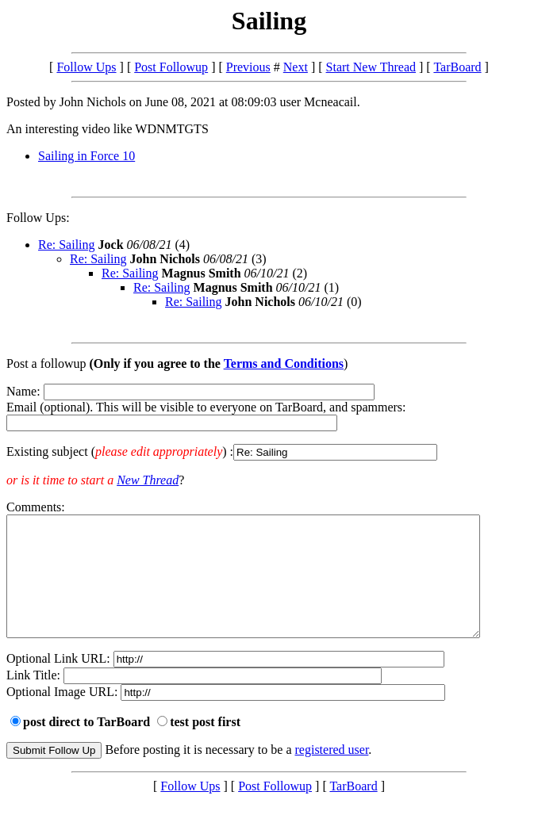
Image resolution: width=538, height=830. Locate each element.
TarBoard (457, 67)
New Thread (148, 480)
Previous (248, 67)
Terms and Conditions (284, 363)
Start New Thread (371, 67)
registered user (332, 773)
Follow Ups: (38, 217)
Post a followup (46, 363)
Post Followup (171, 67)
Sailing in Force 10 (86, 156)
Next (295, 67)
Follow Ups (86, 67)
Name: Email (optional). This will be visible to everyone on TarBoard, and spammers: (269, 422)
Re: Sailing (66, 244)
